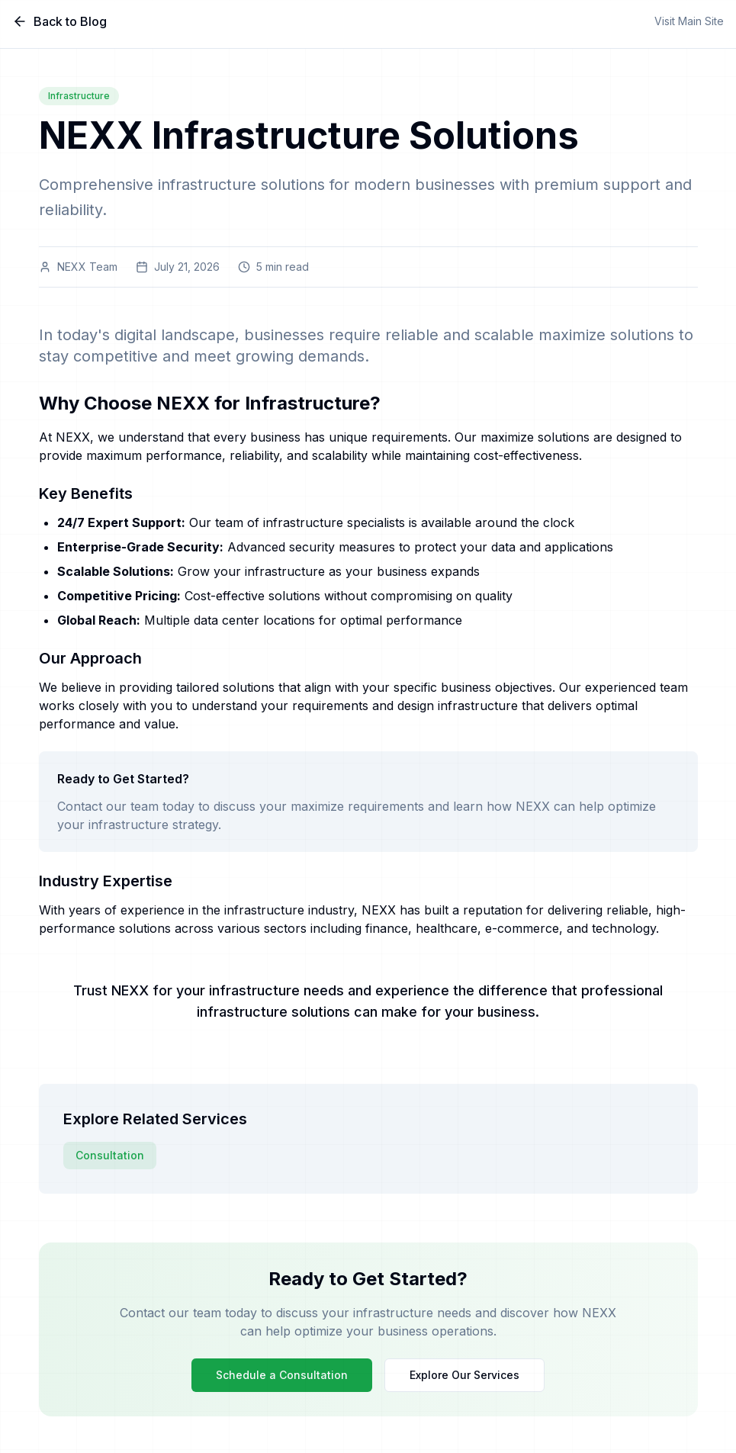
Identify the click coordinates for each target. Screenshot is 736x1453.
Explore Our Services (464, 1374)
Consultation (110, 1155)
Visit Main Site (689, 20)
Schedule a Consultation (282, 1374)
